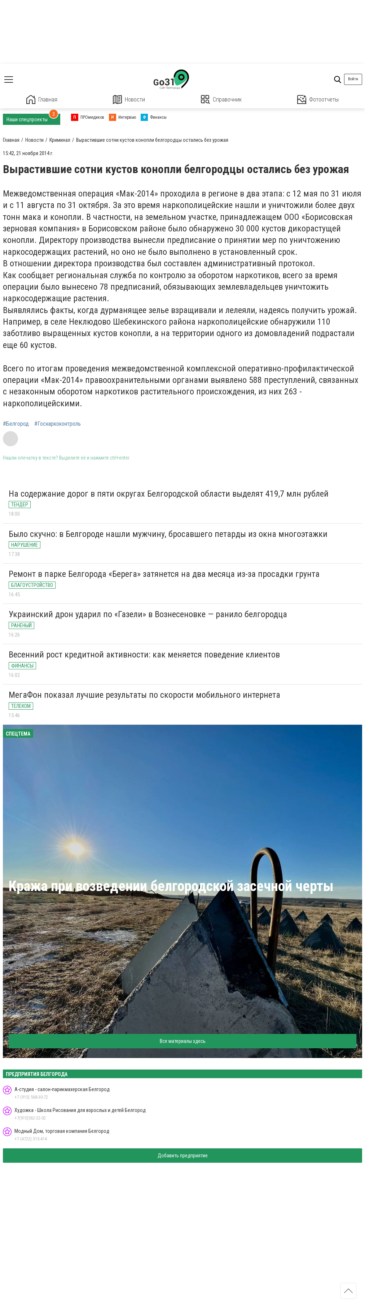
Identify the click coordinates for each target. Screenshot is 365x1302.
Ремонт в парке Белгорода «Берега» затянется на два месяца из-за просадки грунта (164, 574)
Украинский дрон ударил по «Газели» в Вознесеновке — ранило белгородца (148, 614)
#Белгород (16, 424)
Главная (41, 99)
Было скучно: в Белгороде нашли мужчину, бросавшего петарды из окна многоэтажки (168, 534)
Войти (353, 79)
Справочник (221, 99)
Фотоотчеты (318, 99)
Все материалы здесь (183, 1041)
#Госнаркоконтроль (57, 424)
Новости (129, 99)
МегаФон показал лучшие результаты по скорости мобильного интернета (144, 695)
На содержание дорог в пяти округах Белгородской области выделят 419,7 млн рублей (169, 494)
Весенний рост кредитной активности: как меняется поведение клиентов (144, 655)
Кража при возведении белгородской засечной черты (171, 886)
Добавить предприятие (183, 1155)
